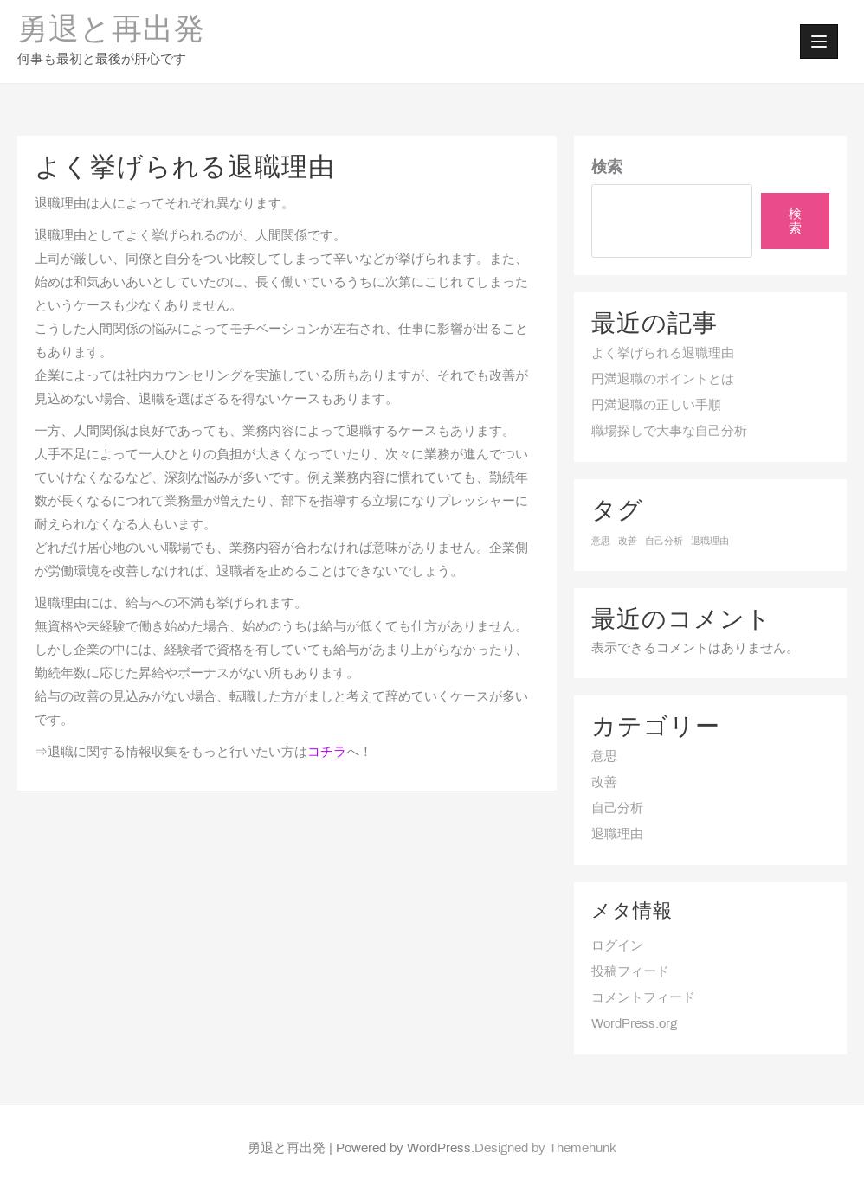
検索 (606, 168)
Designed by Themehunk (545, 1149)
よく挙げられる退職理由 (662, 354)
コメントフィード (643, 998)
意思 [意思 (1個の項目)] (600, 541)
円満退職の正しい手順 (656, 406)
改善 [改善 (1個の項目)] (627, 541)
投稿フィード (630, 972)
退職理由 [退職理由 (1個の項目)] (710, 541)
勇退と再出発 (111, 31)
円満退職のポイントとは (662, 380)
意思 (604, 757)
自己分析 (617, 809)
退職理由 (617, 835)
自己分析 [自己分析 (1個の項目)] (664, 541)
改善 (604, 783)
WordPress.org (634, 1024)
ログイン (617, 946)
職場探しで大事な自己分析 (669, 432)
